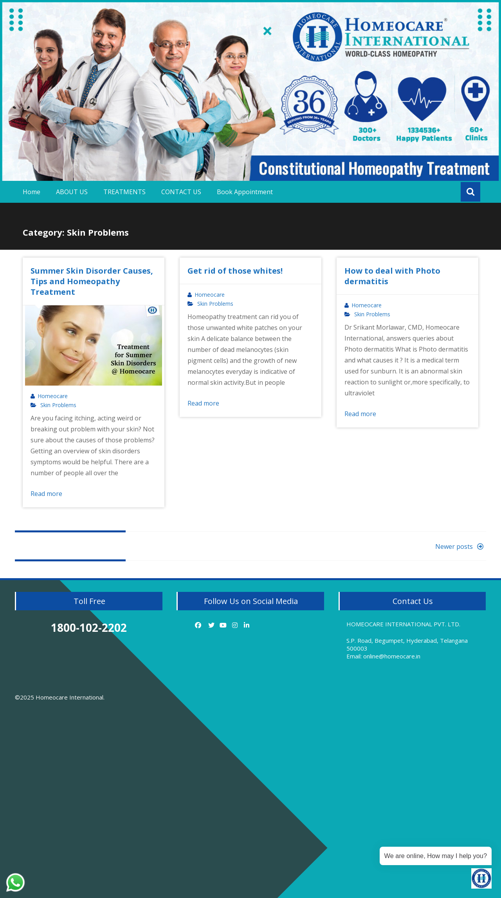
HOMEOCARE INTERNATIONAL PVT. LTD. (403, 624)
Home (31, 192)
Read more (46, 493)
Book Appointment (245, 192)
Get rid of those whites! (235, 270)
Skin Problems (58, 405)
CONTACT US (181, 192)
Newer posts (460, 546)
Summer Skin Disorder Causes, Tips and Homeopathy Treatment (92, 281)
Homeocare (53, 396)
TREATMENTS (124, 192)
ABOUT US (72, 192)
